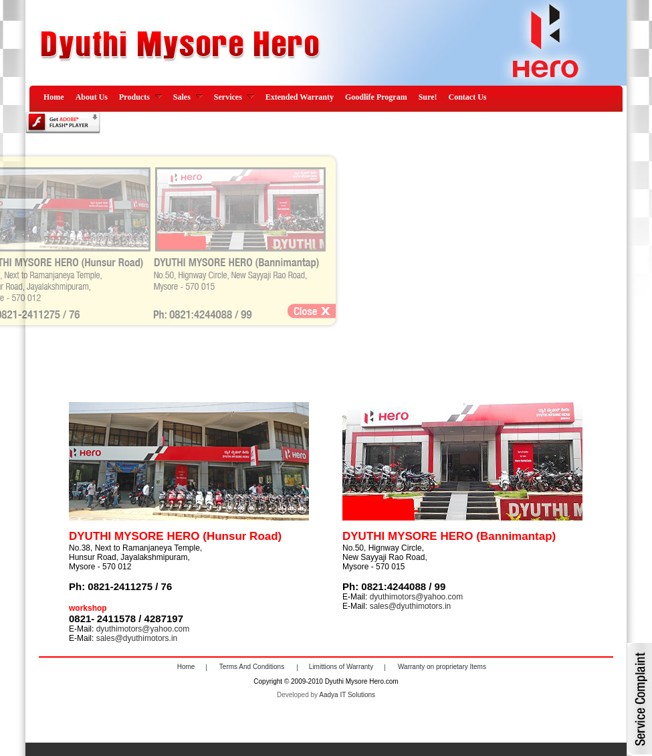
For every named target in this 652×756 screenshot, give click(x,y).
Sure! (428, 97)
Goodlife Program (376, 97)
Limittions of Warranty (341, 667)
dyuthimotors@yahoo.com (416, 596)
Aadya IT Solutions (347, 694)
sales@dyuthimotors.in (410, 606)
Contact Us (467, 97)
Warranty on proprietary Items (442, 667)
